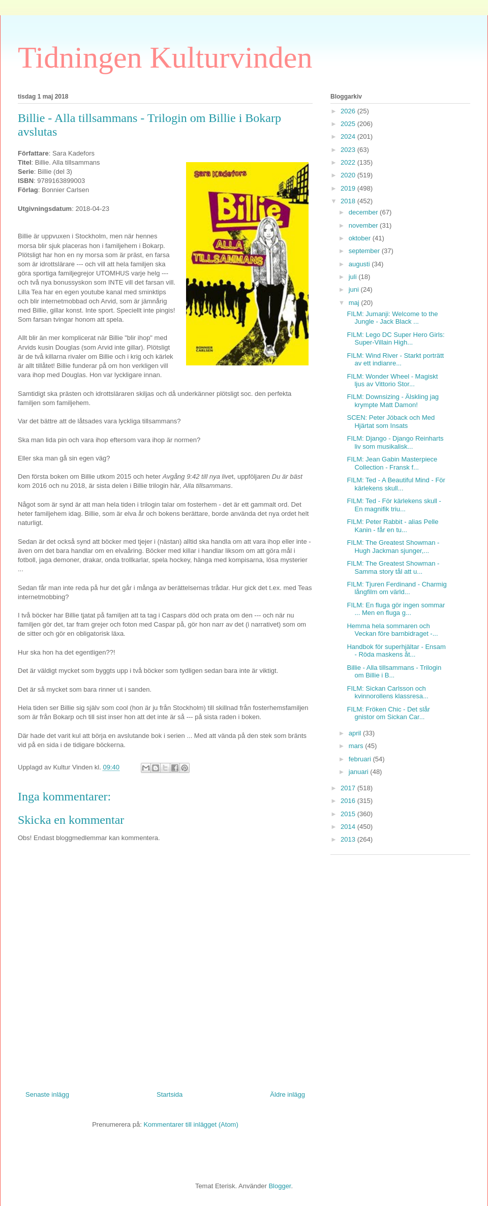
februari (361, 759)
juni (355, 289)
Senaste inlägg (47, 1094)
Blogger (279, 1186)
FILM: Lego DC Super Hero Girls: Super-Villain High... (395, 339)
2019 (349, 188)
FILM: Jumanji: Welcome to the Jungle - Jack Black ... (392, 318)
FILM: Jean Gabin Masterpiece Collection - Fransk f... (392, 463)
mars (357, 746)
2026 (349, 111)
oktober (361, 238)
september (365, 251)
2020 (349, 175)
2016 (349, 801)
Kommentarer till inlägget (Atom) (190, 1124)
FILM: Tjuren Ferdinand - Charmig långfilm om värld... (396, 588)
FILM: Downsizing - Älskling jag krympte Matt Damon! (393, 401)
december (364, 212)
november (364, 225)
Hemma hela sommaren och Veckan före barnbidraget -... (392, 630)
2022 (349, 162)
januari (360, 772)
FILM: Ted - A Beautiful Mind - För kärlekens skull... (396, 484)
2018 (349, 201)
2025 (349, 124)
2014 (349, 826)
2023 (349, 149)
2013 (349, 839)
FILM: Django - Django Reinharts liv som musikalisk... (395, 442)
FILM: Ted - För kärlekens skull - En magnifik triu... (394, 505)
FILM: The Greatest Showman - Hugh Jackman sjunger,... (393, 546)
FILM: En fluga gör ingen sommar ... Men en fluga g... (396, 609)
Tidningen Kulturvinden (165, 57)
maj (355, 302)
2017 (349, 788)
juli (354, 277)
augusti (360, 264)
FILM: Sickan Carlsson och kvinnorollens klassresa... (387, 692)
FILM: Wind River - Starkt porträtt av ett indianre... (395, 359)
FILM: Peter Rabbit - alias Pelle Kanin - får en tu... (392, 526)
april (356, 733)
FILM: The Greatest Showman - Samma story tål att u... (393, 567)
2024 (349, 136)
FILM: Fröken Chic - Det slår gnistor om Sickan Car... (388, 713)
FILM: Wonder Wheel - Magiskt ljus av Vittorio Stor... (392, 380)
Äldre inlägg (287, 1094)
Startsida (169, 1094)
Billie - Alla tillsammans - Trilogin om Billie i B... (394, 671)
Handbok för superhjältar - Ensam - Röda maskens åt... (396, 651)
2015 (349, 814)
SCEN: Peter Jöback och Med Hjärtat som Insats (391, 421)
